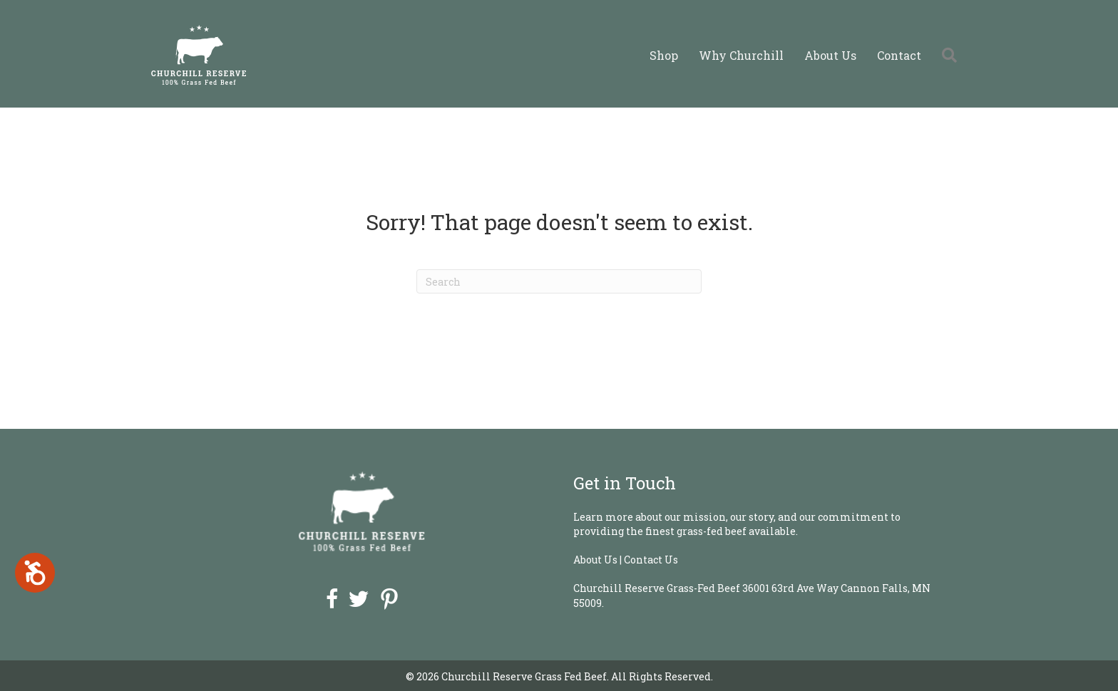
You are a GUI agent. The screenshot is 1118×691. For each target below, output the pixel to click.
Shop (664, 55)
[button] (952, 55)
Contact (899, 55)
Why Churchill (741, 55)
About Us (830, 55)
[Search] (559, 281)
